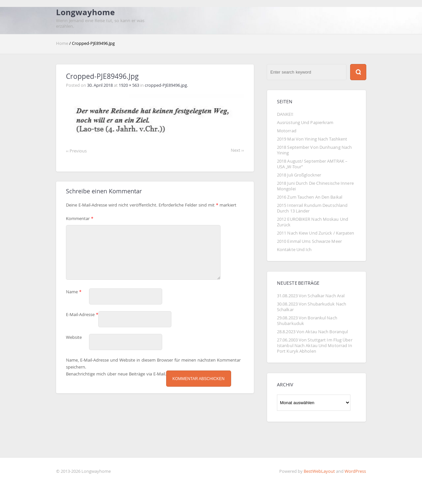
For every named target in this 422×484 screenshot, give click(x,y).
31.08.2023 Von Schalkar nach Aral (311, 296)
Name (73, 297)
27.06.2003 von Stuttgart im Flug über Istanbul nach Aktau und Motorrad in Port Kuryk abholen (315, 345)
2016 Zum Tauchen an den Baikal (309, 197)
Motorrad (286, 131)
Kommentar (79, 218)
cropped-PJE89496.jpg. (166, 85)
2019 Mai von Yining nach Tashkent (312, 139)
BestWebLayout (319, 471)
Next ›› (237, 150)
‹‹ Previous (76, 151)
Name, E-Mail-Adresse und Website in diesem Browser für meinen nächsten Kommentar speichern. (153, 369)
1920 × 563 (129, 85)
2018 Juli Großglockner (299, 175)
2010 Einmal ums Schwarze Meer (309, 241)
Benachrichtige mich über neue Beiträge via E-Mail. (116, 379)
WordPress (355, 471)
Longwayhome (85, 12)
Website (74, 342)
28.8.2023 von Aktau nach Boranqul (312, 332)
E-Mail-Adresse (82, 320)
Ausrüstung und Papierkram (305, 122)
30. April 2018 (100, 85)
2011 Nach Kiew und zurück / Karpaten (315, 233)
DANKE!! (285, 114)
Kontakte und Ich (294, 249)
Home (62, 43)
